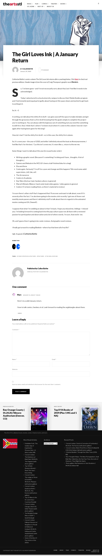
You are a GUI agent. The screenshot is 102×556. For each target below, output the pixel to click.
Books (62, 4)
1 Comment (45, 70)
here (76, 79)
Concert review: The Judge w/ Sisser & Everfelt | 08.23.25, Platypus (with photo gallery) (31, 480)
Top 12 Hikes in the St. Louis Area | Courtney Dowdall (31, 501)
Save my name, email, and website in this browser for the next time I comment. (36, 384)
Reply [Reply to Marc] (20, 313)
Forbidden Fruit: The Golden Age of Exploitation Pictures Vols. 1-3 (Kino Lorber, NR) (31, 449)
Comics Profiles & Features (27, 256)
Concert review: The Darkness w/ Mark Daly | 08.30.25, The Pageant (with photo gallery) (31, 460)
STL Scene (30, 6)
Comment (15, 329)
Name (14, 359)
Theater (54, 4)
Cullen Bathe (27, 69)
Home (55, 551)
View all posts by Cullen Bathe (37, 271)
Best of (40, 6)
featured (41, 256)
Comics (44, 4)
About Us (50, 6)
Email (54, 359)
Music (29, 4)
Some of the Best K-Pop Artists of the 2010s (31, 541)
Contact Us (95, 553)
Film (36, 4)
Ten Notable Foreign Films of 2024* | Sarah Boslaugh (31, 517)
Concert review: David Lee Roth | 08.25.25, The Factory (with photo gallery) (31, 492)
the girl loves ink (52, 256)
